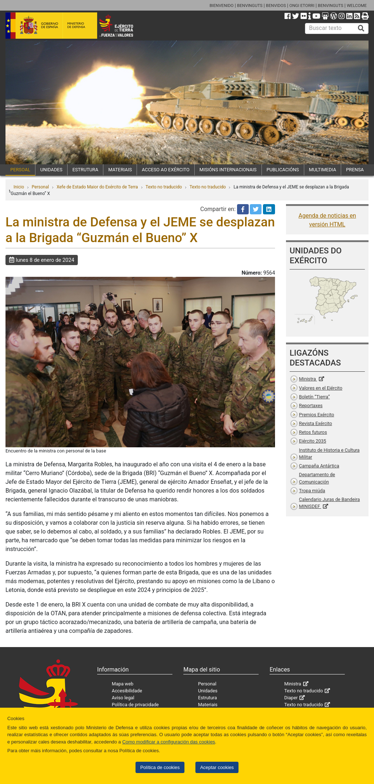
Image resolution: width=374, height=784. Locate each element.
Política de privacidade (135, 704)
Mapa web (122, 684)
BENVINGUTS (250, 5)
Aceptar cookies (217, 767)
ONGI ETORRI (301, 5)
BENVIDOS (276, 5)
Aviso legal (123, 697)
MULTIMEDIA (322, 169)
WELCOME (357, 5)
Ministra (308, 379)
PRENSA (355, 169)
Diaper (291, 697)
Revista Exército (315, 423)
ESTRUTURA (85, 169)
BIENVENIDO (222, 5)
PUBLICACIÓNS (283, 169)
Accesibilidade (127, 690)
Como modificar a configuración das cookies (168, 742)
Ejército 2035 (312, 441)
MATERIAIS (120, 169)
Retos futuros (313, 432)
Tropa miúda (312, 490)
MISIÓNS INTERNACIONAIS (227, 169)
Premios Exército (316, 414)
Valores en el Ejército (321, 388)
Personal (40, 187)
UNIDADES (51, 169)
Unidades (207, 690)
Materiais (207, 704)
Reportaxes (311, 405)
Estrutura (207, 697)
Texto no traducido (164, 187)
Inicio (19, 187)
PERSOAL (20, 169)
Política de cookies (160, 767)
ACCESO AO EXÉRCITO (165, 169)
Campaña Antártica (319, 466)
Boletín (314, 396)
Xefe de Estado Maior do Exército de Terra (97, 187)
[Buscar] (361, 28)
